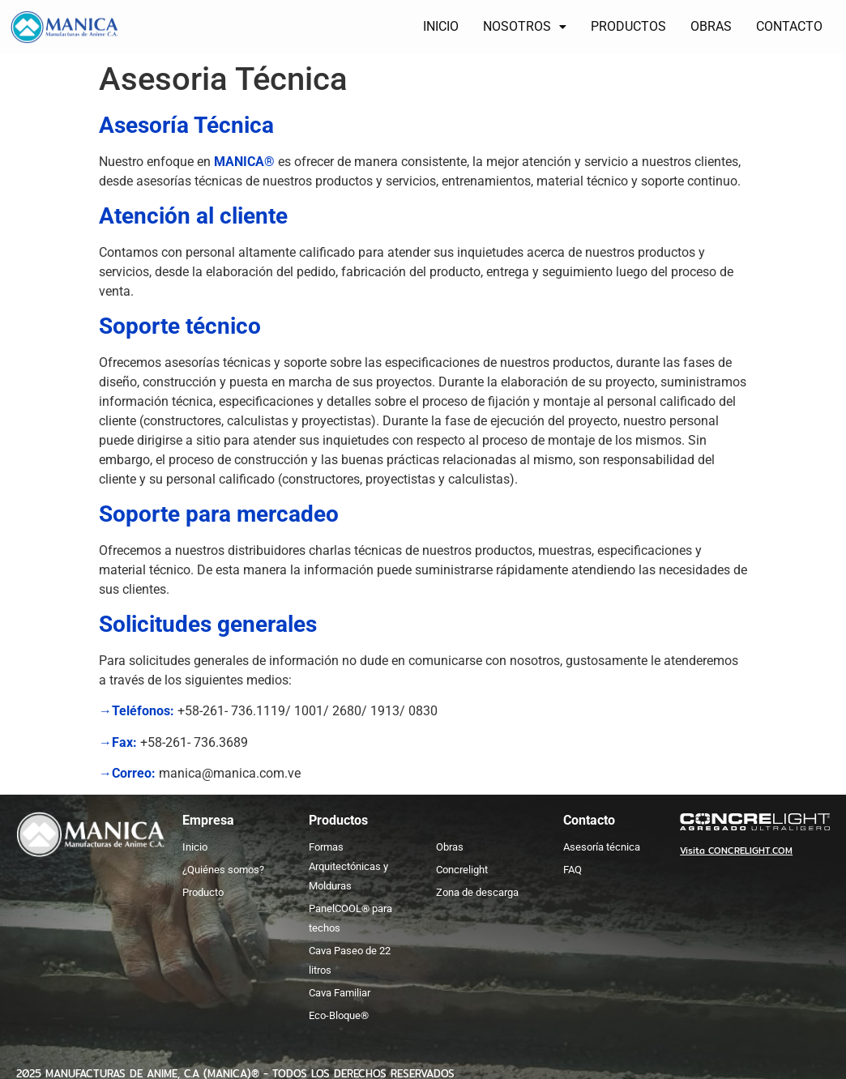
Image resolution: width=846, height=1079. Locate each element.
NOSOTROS (524, 26)
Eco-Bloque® (339, 1015)
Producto (203, 892)
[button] (525, 26)
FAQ (572, 870)
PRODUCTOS (628, 26)
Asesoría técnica (601, 847)
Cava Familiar (339, 993)
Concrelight (462, 870)
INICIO (441, 26)
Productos (338, 820)
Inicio (194, 847)
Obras (450, 847)
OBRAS (711, 26)
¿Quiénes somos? (223, 870)
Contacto (589, 820)
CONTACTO (789, 26)
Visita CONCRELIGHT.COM (736, 850)
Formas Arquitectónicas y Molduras (348, 866)
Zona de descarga (477, 892)
